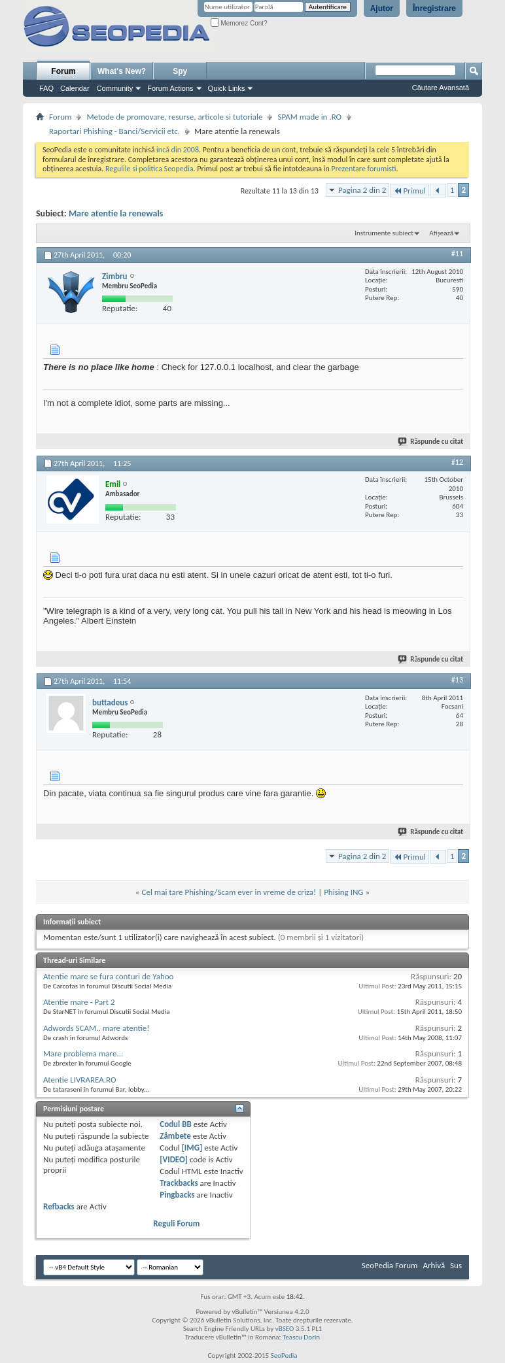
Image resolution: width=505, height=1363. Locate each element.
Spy (180, 71)
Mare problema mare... (83, 1053)
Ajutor (381, 8)
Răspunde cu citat (431, 441)
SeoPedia (284, 1355)
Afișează (441, 233)
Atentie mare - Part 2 (79, 1002)
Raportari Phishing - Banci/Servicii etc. (114, 131)
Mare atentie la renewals (116, 213)
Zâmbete (175, 1136)
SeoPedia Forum (390, 1265)
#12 (457, 462)
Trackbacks (179, 1183)
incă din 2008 (177, 149)
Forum (63, 71)
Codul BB (176, 1124)
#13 (457, 679)
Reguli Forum (176, 1223)
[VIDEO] (174, 1159)
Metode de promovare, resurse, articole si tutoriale (174, 117)
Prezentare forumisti (364, 168)
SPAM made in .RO (309, 117)
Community (115, 88)
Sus (456, 1265)
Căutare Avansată (440, 88)
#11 (457, 253)
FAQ (46, 88)
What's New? (121, 71)
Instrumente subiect (384, 233)
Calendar (75, 88)
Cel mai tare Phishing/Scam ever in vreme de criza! (228, 892)
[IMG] (192, 1148)
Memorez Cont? (239, 23)
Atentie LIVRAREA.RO (79, 1080)
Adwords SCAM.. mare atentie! (96, 1028)
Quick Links (226, 88)
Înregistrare (434, 8)
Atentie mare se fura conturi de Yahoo (108, 976)
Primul (409, 190)
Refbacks (59, 1206)
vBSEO (284, 1328)
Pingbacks (177, 1195)
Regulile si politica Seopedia (149, 168)
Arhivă (434, 1265)
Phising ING (343, 892)
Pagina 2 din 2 (362, 190)
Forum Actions (170, 88)
